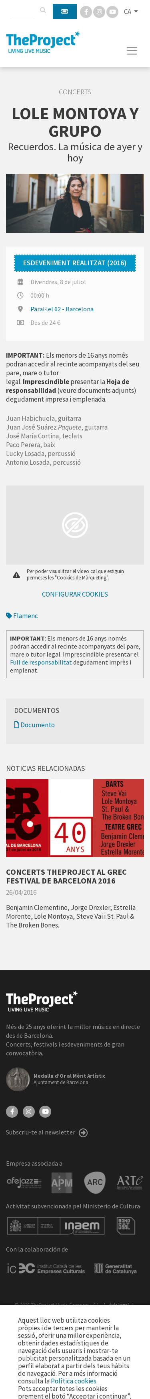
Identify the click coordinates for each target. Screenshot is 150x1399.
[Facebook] (86, 11)
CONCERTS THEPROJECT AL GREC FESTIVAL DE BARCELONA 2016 (66, 876)
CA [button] (128, 11)
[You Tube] (112, 11)
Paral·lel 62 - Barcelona (62, 309)
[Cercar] (42, 10)
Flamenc (22, 615)
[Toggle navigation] (132, 50)
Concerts (75, 92)
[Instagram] (99, 11)
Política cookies (73, 1381)
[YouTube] (45, 1111)
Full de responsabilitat (41, 662)
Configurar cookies (75, 594)
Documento (34, 724)
